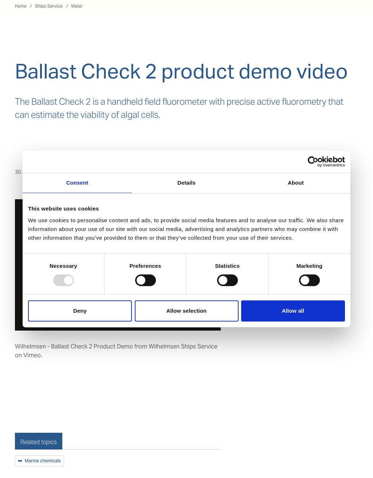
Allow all (293, 311)
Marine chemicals (43, 461)
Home (21, 6)
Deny (80, 311)
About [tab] (296, 183)
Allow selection (186, 311)
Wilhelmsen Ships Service (183, 346)
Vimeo (32, 355)
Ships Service (49, 6)
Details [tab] (186, 183)
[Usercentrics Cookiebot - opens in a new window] (313, 161)
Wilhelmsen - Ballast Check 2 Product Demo (74, 346)
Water (77, 6)
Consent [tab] (77, 183)
